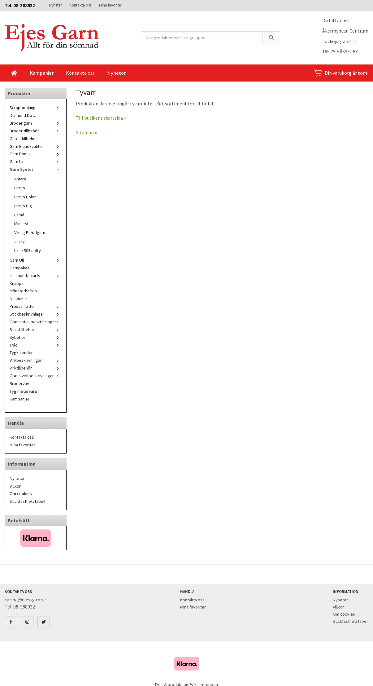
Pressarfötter (36, 306)
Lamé (19, 215)
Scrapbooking (36, 107)
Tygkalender (21, 352)
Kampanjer (42, 72)
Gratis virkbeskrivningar (36, 375)
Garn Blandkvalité (36, 146)
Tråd (36, 345)
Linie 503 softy (27, 250)
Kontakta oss (80, 5)
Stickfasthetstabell (27, 501)
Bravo (19, 188)
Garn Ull (36, 260)
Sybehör (36, 337)
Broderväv (19, 383)
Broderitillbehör (36, 131)
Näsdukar (18, 298)
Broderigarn (36, 123)
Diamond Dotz (23, 115)
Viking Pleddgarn (29, 232)
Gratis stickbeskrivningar (36, 322)
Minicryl (21, 223)
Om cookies (21, 493)
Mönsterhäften (23, 291)
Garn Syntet (36, 169)
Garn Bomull (36, 154)
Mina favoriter (110, 5)
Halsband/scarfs (36, 275)
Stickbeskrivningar (36, 314)
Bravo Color (25, 197)
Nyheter (55, 5)
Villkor (15, 486)
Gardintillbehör (23, 138)
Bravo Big (23, 206)
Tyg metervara (23, 391)
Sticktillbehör (36, 329)
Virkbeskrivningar (36, 360)
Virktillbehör (36, 368)
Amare (20, 179)
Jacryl (19, 241)
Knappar (17, 283)
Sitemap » (86, 132)
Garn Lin (36, 161)
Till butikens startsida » (101, 118)
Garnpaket (19, 268)
